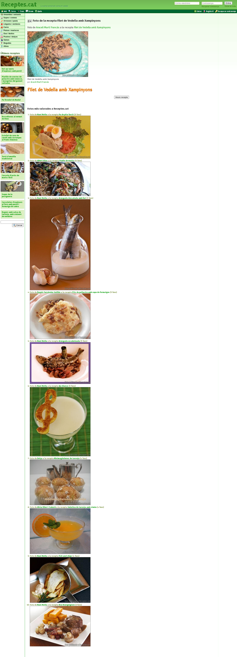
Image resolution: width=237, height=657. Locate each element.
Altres (5, 46)
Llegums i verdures (10, 24)
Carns (5, 27)
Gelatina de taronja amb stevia (82, 507)
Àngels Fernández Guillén (48, 292)
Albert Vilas (42, 161)
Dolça (39, 458)
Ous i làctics (7, 33)
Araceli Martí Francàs (47, 27)
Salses (5, 40)
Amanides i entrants (11, 14)
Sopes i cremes (9, 18)
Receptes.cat (18, 4)
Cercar (17, 225)
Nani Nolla (42, 115)
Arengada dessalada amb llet (72, 198)
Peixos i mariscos (10, 30)
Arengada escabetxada (69, 341)
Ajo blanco (63, 386)
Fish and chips (65, 556)
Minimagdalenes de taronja (67, 458)
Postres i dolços (9, 37)
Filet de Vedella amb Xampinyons (92, 27)
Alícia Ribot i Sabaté (46, 507)
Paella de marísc (66, 161)
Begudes (6, 43)
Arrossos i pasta (9, 21)
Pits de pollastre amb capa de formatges (91, 292)
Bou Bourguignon (67, 605)
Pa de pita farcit (66, 115)
